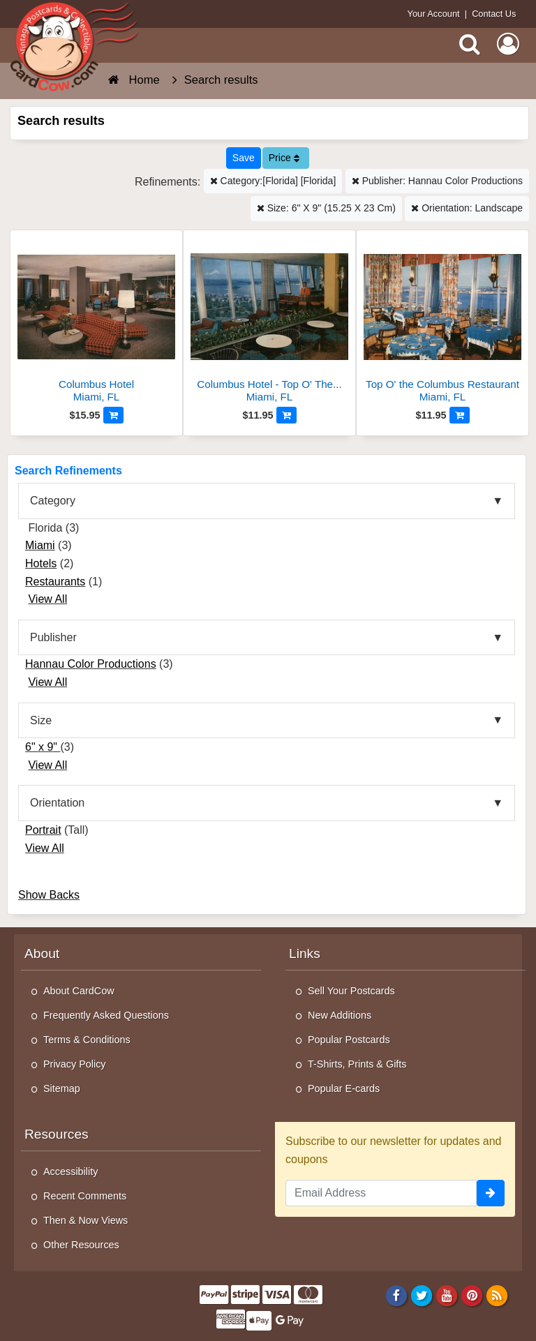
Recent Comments (84, 1195)
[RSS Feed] (497, 1296)
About (41, 953)
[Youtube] (447, 1296)
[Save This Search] (243, 158)
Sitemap (61, 1088)
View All (47, 599)
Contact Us (494, 13)
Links (304, 953)
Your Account (434, 13)
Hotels (41, 563)
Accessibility (70, 1171)
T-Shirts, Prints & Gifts (357, 1064)
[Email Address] (381, 1193)
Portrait (43, 830)
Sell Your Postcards (351, 990)
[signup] (491, 1193)
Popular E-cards (344, 1088)
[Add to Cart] (113, 415)
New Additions (339, 1015)
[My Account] (508, 44)
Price (284, 157)
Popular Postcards (349, 1039)
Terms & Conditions (87, 1039)
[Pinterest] (472, 1296)
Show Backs (49, 895)
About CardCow (78, 990)
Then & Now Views (85, 1220)
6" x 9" (43, 747)
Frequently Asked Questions (106, 1015)
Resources (56, 1134)
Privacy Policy (74, 1064)
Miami (40, 545)
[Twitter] (422, 1296)
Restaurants (55, 581)
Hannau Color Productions (90, 664)
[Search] (469, 44)
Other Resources (81, 1244)
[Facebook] (396, 1296)
